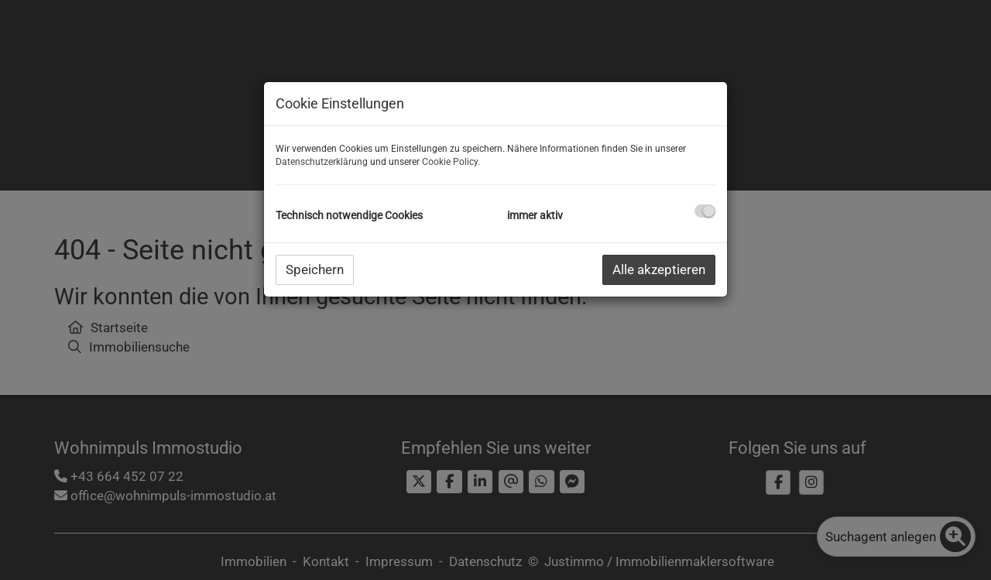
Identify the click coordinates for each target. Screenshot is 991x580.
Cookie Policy (450, 161)
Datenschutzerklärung (322, 161)
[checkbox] (704, 211)
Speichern (315, 269)
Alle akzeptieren (658, 269)
